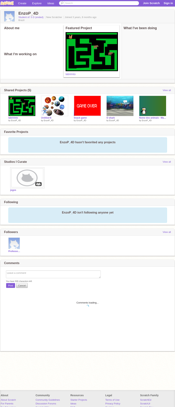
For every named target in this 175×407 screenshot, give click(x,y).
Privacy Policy (112, 403)
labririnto (71, 74)
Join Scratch (151, 3)
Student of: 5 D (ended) (31, 17)
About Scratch (8, 399)
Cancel (22, 285)
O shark (110, 118)
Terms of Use (112, 399)
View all (167, 90)
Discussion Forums (45, 403)
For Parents (7, 403)
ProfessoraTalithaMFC (14, 251)
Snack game (80, 118)
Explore (37, 3)
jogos (13, 190)
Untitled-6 (46, 118)
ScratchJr (145, 403)
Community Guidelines (47, 399)
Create (22, 3)
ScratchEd (145, 399)
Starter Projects (78, 399)
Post (10, 285)
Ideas (50, 3)
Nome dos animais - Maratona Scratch (152, 118)
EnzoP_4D (16, 120)
